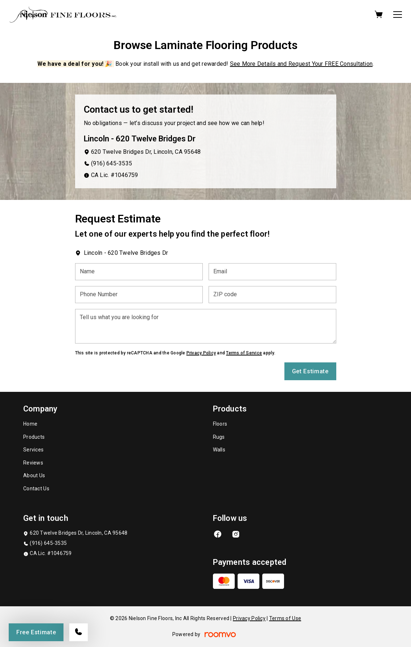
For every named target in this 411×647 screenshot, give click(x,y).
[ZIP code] (272, 294)
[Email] (272, 271)
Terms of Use (285, 618)
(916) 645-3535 (111, 163)
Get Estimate (310, 371)
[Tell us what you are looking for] (205, 326)
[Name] (139, 271)
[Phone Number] (139, 294)
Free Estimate (36, 632)
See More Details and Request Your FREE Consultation (301, 63)
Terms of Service (244, 352)
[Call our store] (78, 632)
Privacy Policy (201, 352)
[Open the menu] (397, 14)
